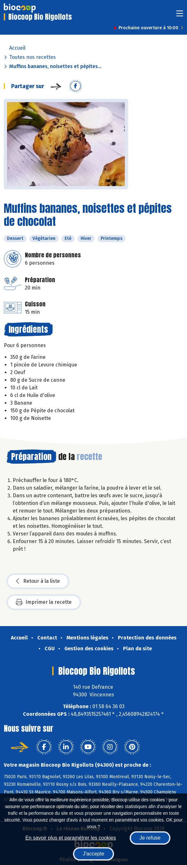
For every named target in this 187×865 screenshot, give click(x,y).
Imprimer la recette (44, 602)
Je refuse (150, 838)
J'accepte (93, 853)
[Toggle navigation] (179, 15)
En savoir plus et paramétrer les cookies (70, 838)
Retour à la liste (38, 581)
